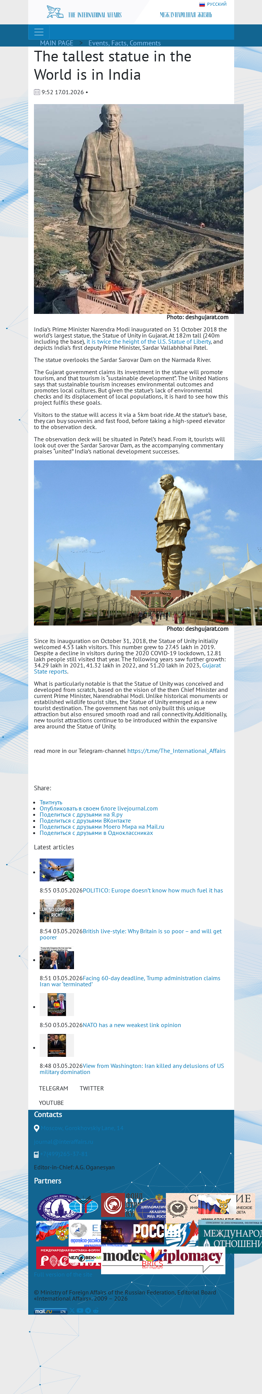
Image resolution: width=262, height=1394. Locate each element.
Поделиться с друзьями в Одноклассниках (96, 832)
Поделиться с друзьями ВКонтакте (85, 820)
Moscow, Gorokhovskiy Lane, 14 (82, 1128)
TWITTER (92, 1088)
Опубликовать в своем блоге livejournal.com (99, 808)
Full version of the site (63, 1274)
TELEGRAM (53, 1088)
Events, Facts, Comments (124, 43)
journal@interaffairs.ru (63, 1141)
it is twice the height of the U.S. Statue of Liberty (149, 341)
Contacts (48, 1114)
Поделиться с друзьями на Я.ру (81, 814)
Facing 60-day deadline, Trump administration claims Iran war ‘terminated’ (130, 981)
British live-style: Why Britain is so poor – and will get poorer (131, 934)
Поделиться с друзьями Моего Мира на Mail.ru (102, 826)
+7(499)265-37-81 (64, 1154)
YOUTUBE (51, 1102)
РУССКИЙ (213, 4)
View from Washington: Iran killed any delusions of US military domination (132, 1069)
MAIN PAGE (57, 43)
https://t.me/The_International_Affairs (176, 750)
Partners (47, 1181)
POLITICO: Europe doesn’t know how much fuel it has (153, 890)
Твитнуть (51, 802)
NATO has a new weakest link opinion (132, 1025)
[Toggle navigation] (39, 32)
